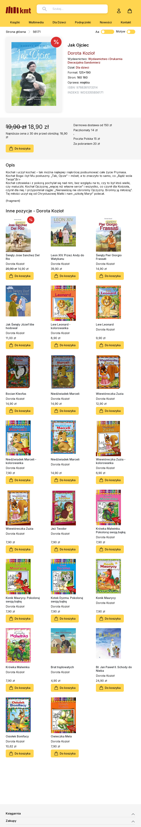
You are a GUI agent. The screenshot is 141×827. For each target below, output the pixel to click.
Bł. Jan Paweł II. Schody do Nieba (114, 668)
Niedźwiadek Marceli (65, 393)
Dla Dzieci (59, 22)
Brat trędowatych (62, 667)
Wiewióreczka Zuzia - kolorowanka (110, 461)
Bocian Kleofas (16, 393)
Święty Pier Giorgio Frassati (109, 257)
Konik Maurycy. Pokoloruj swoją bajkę (23, 599)
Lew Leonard (105, 324)
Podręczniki (83, 22)
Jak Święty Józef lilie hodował (20, 326)
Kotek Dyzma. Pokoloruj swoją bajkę (67, 599)
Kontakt (126, 22)
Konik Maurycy (106, 598)
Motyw (125, 32)
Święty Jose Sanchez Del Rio (23, 257)
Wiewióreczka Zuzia (109, 393)
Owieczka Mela (61, 736)
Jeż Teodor (59, 528)
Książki (15, 22)
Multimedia (36, 22)
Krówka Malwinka (18, 667)
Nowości (106, 22)
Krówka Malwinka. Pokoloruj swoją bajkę (110, 530)
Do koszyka (19, 148)
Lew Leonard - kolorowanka (60, 326)
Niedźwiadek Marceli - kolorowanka (21, 461)
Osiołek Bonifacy (17, 736)
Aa (97, 32)
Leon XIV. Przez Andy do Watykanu (67, 257)
